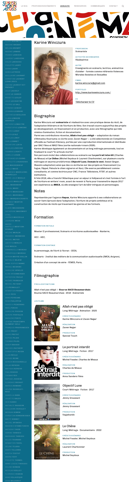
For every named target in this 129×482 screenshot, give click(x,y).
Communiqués (98, 6)
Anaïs (13, 450)
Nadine (12, 51)
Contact (113, 6)
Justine (15, 115)
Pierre (12, 104)
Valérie (12, 131)
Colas (12, 365)
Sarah (11, 69)
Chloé (13, 62)
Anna (13, 481)
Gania (12, 72)
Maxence (17, 426)
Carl (12, 141)
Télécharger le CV (84, 102)
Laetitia (13, 243)
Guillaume (15, 75)
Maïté (12, 419)
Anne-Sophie (15, 263)
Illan (11, 355)
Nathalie (13, 260)
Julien (11, 134)
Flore (13, 41)
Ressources (80, 6)
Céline (12, 446)
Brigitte (13, 98)
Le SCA (24, 6)
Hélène (12, 232)
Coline (12, 467)
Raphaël (13, 379)
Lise (14, 165)
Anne (12, 298)
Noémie (14, 280)
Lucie (13, 94)
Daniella (12, 395)
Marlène (13, 318)
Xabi (10, 246)
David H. (14, 304)
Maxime (13, 45)
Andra (11, 457)
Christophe (16, 127)
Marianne (14, 436)
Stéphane (15, 158)
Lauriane (12, 221)
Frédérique (15, 253)
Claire (14, 208)
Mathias (13, 369)
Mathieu (14, 348)
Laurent (14, 58)
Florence (14, 382)
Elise (15, 274)
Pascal (11, 188)
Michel (12, 239)
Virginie (13, 108)
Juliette (13, 398)
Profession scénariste (44, 6)
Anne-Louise (16, 464)
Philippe (13, 65)
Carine (13, 433)
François (17, 327)
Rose (13, 301)
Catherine (16, 211)
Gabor (12, 345)
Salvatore (13, 145)
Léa (12, 287)
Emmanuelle (16, 250)
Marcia (13, 386)
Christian (17, 416)
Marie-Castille (15, 226)
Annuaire (65, 6)
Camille (12, 155)
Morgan (12, 412)
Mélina (13, 48)
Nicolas (12, 138)
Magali (13, 267)
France (13, 55)
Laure (12, 334)
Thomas (12, 341)
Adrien (16, 362)
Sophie (12, 338)
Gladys (14, 192)
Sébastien (14, 291)
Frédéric (15, 236)
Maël (11, 308)
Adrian (16, 257)
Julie (12, 91)
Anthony (15, 124)
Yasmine (13, 151)
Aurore (14, 315)
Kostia (12, 453)
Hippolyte (16, 162)
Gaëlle (11, 169)
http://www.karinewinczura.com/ (93, 92)
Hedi (10, 402)
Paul (16, 198)
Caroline (14, 270)
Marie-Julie (15, 178)
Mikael (14, 195)
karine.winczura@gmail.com (90, 83)
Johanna (14, 111)
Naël (13, 185)
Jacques (14, 181)
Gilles (13, 440)
